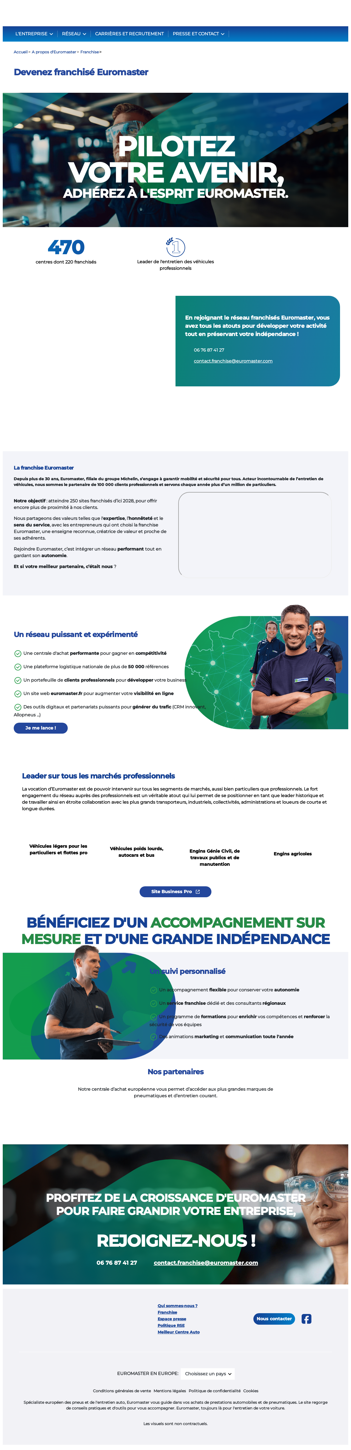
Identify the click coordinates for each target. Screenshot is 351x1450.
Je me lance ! (41, 728)
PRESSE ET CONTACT (196, 33)
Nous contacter (274, 1319)
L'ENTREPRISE (32, 33)
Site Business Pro (175, 892)
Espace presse (172, 1319)
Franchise (167, 1313)
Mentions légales (170, 1391)
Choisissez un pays (205, 1374)
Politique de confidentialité (214, 1391)
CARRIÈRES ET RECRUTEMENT (129, 33)
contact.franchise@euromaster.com (233, 361)
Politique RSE (171, 1326)
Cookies (250, 1391)
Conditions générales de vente (122, 1391)
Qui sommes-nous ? (177, 1306)
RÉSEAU (72, 33)
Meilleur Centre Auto (179, 1332)
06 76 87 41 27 (209, 350)
